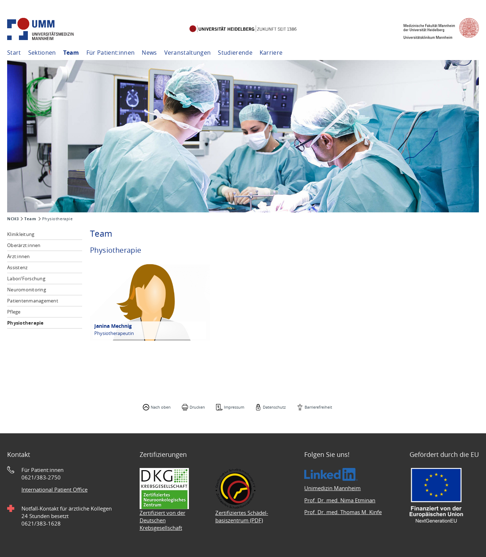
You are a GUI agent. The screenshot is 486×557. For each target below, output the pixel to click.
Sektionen (42, 52)
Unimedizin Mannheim (332, 488)
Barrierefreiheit (318, 407)
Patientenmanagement (32, 300)
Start (14, 52)
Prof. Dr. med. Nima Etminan (339, 500)
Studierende (235, 52)
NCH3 (13, 219)
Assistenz (17, 267)
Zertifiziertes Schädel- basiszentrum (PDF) (241, 516)
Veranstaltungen (187, 52)
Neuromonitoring (26, 289)
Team (71, 52)
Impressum (234, 407)
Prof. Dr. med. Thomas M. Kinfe (343, 512)
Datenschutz (274, 407)
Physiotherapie (25, 323)
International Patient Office (54, 489)
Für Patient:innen (110, 52)
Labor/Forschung (26, 278)
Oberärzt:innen (24, 245)
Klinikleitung (20, 234)
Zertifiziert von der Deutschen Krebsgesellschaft (162, 520)
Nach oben (161, 407)
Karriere (271, 52)
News (149, 52)
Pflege (14, 312)
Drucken (197, 407)
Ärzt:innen (18, 256)
